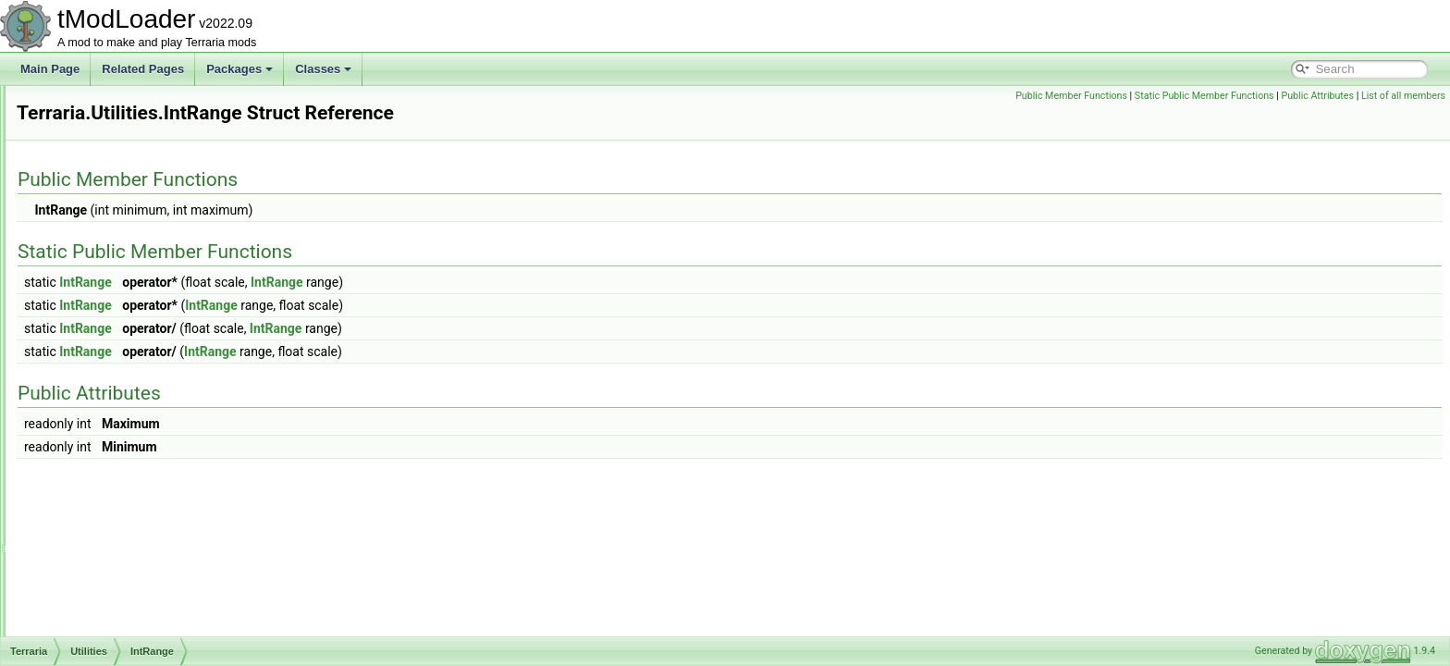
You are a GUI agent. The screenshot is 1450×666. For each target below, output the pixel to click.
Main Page (50, 69)
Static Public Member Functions (1204, 96)
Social (91, 146)
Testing (93, 166)
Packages (239, 69)
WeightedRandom (135, 471)
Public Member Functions (1071, 96)
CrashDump (120, 268)
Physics (95, 105)
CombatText (105, 634)
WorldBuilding (110, 492)
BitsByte (96, 553)
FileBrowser (120, 227)
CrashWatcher (126, 288)
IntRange (113, 370)
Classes (323, 69)
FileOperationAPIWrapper (154, 329)
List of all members (1403, 96)
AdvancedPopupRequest (137, 512)
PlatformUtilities (129, 431)
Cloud (90, 593)
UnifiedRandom (129, 451)
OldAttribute (120, 410)
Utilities (94, 207)
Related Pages (143, 69)
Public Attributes (1317, 96)
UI (81, 186)
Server (92, 125)
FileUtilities (117, 349)
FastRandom (122, 308)
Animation (100, 532)
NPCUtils (113, 390)
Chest (90, 573)
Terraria (110, 247)
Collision (96, 614)
